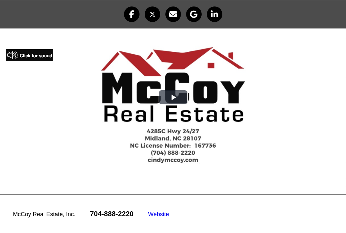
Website (158, 214)
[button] (132, 14)
